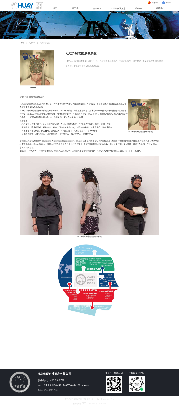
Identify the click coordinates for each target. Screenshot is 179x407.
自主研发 (97, 8)
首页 (22, 43)
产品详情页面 (45, 43)
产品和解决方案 (118, 8)
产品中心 (32, 43)
